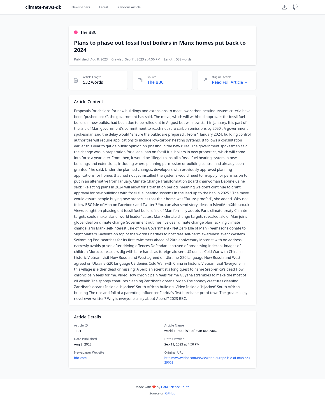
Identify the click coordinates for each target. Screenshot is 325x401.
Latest (103, 7)
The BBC (155, 82)
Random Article (129, 7)
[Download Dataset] (284, 7)
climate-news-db (43, 7)
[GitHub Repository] (295, 7)
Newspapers (80, 7)
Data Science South (175, 387)
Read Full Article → (230, 82)
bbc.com (80, 358)
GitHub (170, 393)
